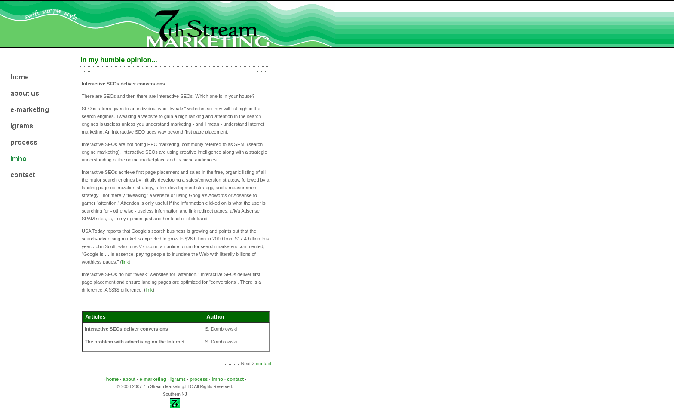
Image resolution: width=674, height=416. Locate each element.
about (130, 379)
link (125, 261)
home (113, 379)
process (199, 379)
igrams (178, 379)
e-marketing (153, 379)
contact (263, 363)
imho (218, 379)
